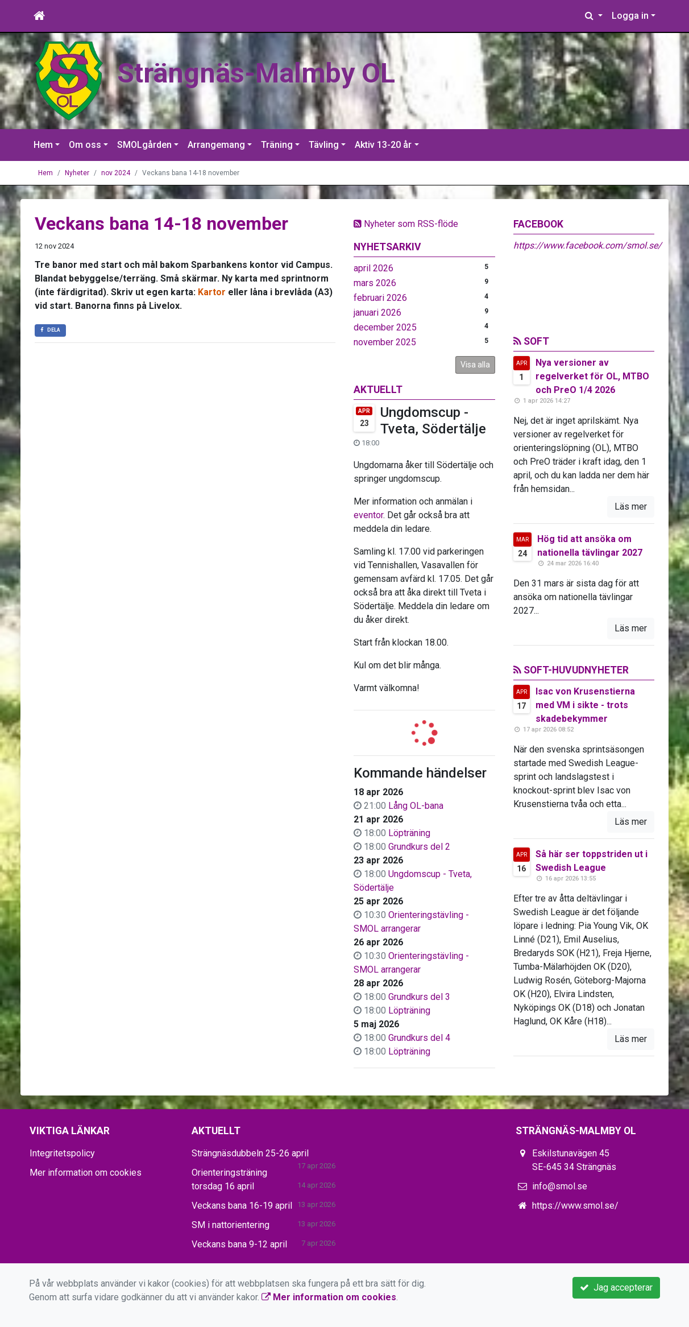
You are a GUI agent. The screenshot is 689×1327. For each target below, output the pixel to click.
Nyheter (77, 173)
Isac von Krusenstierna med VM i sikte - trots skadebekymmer (585, 705)
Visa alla (475, 364)
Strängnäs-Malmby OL (256, 73)
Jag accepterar (616, 1287)
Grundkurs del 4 (419, 1037)
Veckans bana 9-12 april (239, 1244)
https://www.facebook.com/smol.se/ (587, 245)
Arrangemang (216, 144)
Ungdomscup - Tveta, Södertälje (433, 420)
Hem (43, 144)
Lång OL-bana (415, 805)
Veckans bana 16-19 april (242, 1205)
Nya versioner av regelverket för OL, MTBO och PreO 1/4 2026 (592, 376)
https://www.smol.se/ (575, 1205)
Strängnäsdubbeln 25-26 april (250, 1153)
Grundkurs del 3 (419, 996)
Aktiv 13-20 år (383, 144)
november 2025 (385, 342)
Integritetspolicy (62, 1153)
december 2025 (385, 327)
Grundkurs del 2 (419, 846)
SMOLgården (144, 144)
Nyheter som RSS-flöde (406, 223)
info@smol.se (559, 1186)
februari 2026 (380, 297)
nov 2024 (115, 173)
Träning (277, 144)
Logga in (630, 15)
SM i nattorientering (230, 1224)
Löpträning (409, 833)
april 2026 (373, 268)
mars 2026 (375, 283)
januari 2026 (377, 312)
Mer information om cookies (86, 1172)
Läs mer (631, 506)
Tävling (324, 144)
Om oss (85, 144)
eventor (368, 515)
